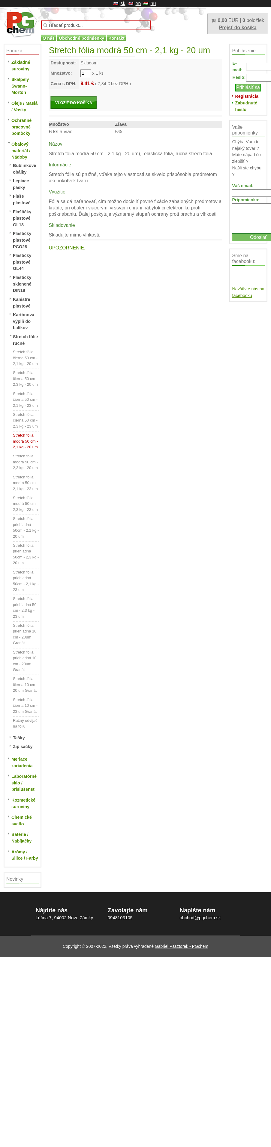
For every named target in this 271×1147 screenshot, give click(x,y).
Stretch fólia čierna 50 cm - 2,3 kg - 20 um (25, 378)
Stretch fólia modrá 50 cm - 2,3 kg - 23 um (25, 504)
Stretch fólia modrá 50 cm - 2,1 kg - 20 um (25, 441)
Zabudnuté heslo (246, 106)
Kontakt (116, 38)
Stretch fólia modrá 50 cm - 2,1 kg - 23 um (25, 483)
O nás (49, 38)
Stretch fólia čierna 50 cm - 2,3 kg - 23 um (25, 420)
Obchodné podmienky (81, 38)
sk (123, 3)
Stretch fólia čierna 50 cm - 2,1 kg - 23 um (25, 399)
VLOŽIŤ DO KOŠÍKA (73, 102)
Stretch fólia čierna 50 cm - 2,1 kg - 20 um (25, 358)
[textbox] (96, 24)
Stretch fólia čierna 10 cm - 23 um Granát (25, 705)
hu (153, 3)
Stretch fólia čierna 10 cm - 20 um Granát (25, 684)
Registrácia (246, 96)
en (138, 3)
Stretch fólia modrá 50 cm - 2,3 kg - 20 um (25, 462)
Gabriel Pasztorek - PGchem (181, 946)
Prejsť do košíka (237, 27)
